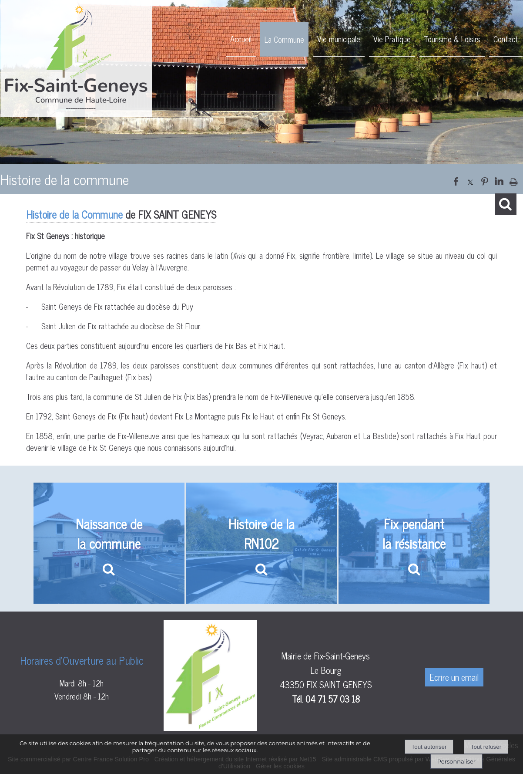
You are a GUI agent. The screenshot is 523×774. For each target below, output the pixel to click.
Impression (513, 180)
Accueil (240, 38)
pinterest (484, 180)
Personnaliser (456, 761)
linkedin (499, 180)
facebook (456, 180)
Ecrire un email (454, 677)
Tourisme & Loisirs (452, 38)
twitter (470, 180)
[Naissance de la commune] (109, 543)
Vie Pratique (392, 38)
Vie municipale (338, 38)
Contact (505, 38)
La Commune (284, 39)
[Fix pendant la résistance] (414, 543)
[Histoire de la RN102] (261, 543)
